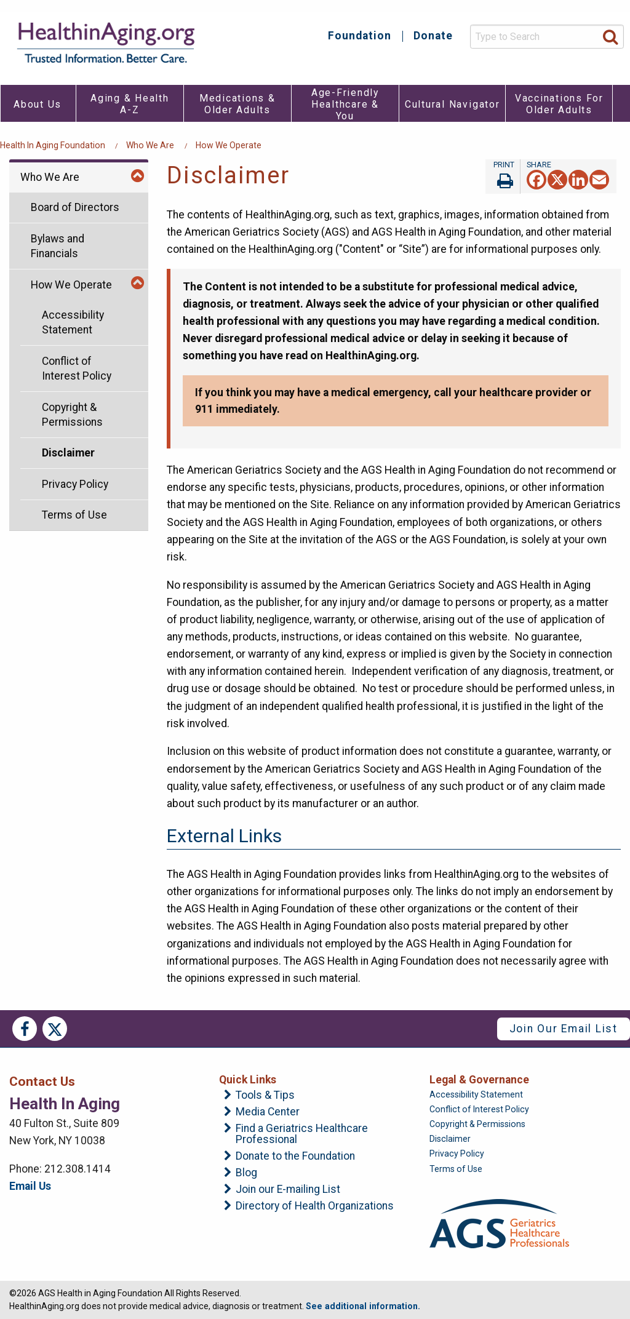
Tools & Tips (265, 1095)
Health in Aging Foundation (52, 145)
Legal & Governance (479, 1080)
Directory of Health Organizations (315, 1206)
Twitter (54, 1028)
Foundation (359, 36)
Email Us (30, 1186)
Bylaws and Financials (57, 246)
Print (502, 176)
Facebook (24, 1028)
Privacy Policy (75, 484)
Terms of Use (74, 515)
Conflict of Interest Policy (76, 369)
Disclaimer (68, 453)
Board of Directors (75, 207)
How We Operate (228, 145)
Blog (246, 1173)
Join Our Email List (563, 1028)
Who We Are (150, 145)
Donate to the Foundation (295, 1156)
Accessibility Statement (73, 323)
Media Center (268, 1112)
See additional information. (363, 1306)
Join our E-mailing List (288, 1189)
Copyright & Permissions (72, 415)
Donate (433, 36)
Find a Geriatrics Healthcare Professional (302, 1134)
